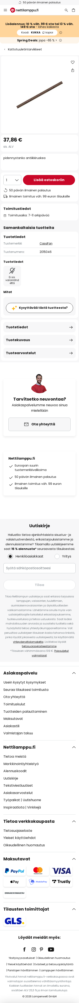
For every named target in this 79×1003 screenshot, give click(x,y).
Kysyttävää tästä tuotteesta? (43, 308)
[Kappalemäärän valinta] (12, 180)
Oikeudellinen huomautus (24, 845)
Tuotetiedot (17, 327)
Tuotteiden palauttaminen (25, 711)
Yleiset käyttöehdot (19, 837)
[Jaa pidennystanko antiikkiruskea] (73, 70)
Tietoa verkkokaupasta (29, 821)
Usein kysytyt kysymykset (24, 682)
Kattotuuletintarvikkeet (25, 49)
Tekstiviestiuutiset (18, 785)
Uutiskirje (10, 778)
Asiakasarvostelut (18, 792)
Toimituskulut (14, 704)
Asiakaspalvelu (20, 673)
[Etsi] (66, 10)
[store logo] (26, 10)
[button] (73, 62)
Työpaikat (11, 800)
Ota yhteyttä (14, 696)
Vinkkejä (34, 807)
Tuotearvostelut (21, 353)
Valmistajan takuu (18, 733)
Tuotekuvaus (18, 340)
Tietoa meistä (14, 756)
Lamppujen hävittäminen (57, 970)
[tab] (39, 703)
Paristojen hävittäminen (23, 970)
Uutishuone (32, 800)
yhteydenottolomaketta (28, 642)
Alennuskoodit (15, 771)
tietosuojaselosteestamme (39, 646)
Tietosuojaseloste (17, 830)
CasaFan (46, 243)
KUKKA (37, 32)
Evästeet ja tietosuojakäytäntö (53, 964)
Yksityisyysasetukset (22, 958)
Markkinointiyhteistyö (21, 763)
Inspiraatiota (13, 807)
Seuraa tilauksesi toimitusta (25, 689)
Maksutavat (13, 718)
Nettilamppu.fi (19, 747)
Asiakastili (11, 726)
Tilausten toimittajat (26, 909)
